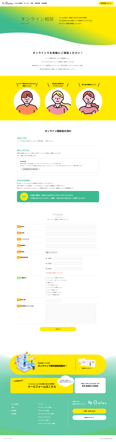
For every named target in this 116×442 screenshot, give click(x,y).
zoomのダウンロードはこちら (30, 169)
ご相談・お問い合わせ (89, 411)
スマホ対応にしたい (52, 285)
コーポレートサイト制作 (44, 407)
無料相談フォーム (106, 3)
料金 (32, 3)
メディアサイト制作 (43, 420)
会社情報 (44, 3)
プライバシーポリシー (8, 438)
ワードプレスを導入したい (54, 287)
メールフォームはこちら (42, 385)
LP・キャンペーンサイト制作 (46, 414)
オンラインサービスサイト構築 (46, 423)
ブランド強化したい (52, 290)
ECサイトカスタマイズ (44, 417)
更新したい (50, 282)
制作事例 (37, 3)
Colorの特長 (18, 3)
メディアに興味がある (53, 295)
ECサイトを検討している (53, 292)
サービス (26, 3)
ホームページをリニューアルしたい (56, 280)
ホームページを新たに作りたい (55, 278)
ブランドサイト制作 (43, 410)
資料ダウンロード (89, 417)
